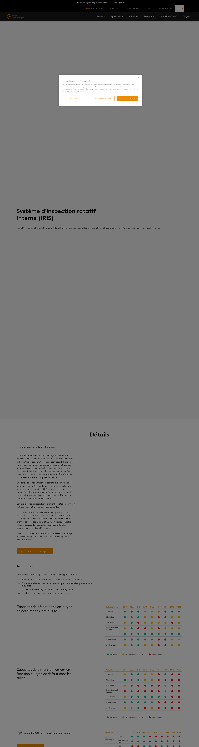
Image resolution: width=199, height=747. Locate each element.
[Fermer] (138, 78)
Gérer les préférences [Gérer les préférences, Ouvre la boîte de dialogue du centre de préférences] (72, 98)
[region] (100, 90)
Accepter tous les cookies (127, 98)
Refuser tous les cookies (104, 98)
